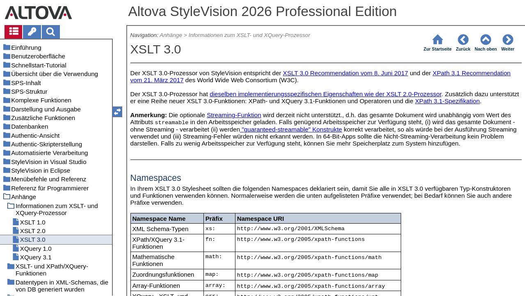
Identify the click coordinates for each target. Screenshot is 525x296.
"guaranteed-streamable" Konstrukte (291, 129)
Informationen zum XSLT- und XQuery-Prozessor (249, 35)
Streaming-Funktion (234, 114)
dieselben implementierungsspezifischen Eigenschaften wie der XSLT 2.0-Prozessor (325, 93)
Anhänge (171, 35)
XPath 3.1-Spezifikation (447, 100)
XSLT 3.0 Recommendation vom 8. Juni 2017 (345, 72)
